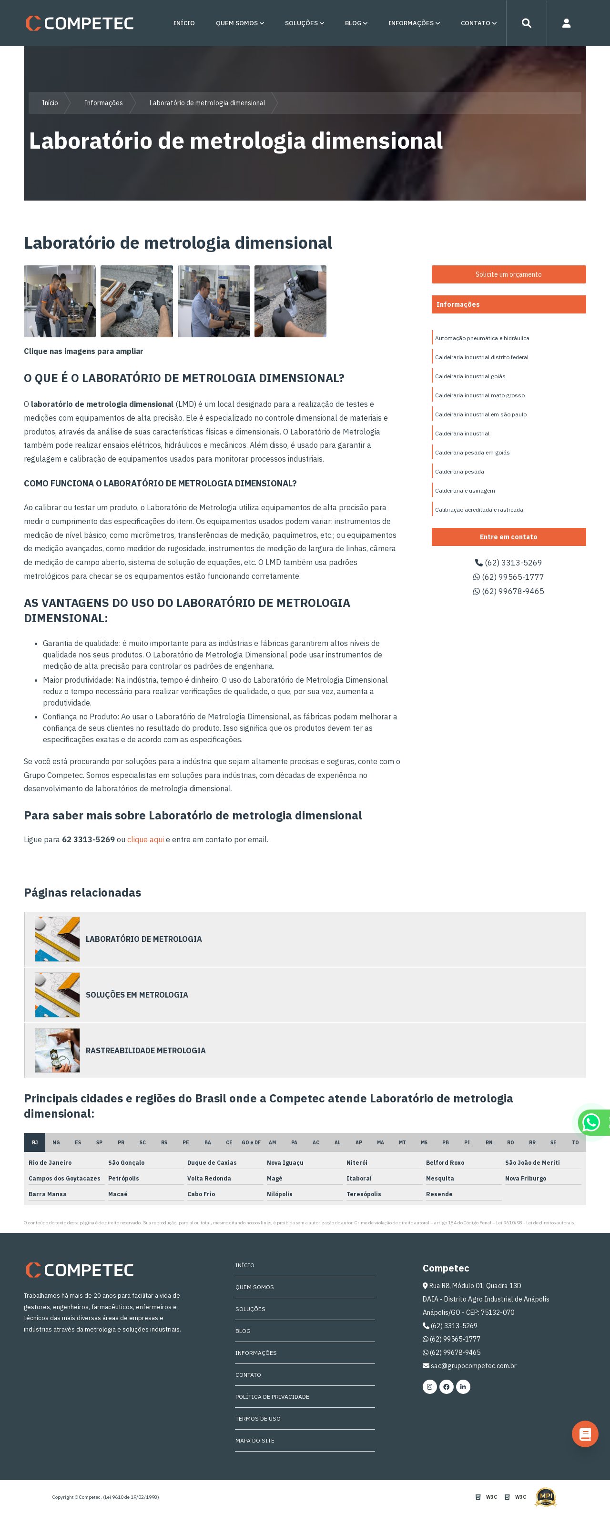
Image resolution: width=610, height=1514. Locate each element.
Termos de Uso (257, 1418)
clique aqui (145, 839)
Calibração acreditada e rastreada (479, 509)
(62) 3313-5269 (508, 562)
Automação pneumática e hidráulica (482, 338)
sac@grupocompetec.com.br (470, 1366)
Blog (353, 23)
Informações (411, 23)
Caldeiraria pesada (459, 471)
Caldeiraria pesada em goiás (472, 452)
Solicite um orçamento (509, 274)
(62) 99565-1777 (508, 577)
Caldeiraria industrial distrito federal (482, 357)
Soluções (301, 23)
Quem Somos (237, 23)
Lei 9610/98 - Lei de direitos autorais (535, 1223)
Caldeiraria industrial (462, 433)
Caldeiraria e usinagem (465, 490)
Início (184, 23)
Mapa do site (254, 1440)
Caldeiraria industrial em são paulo (481, 414)
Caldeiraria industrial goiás (470, 376)
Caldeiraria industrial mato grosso (480, 395)
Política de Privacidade (272, 1396)
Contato (475, 23)
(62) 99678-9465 (508, 591)
